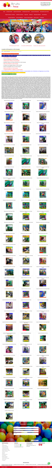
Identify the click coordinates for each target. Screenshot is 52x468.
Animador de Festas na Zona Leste (18, 464)
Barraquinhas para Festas (44, 11)
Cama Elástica (44, 14)
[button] (4, 25)
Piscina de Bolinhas (19, 17)
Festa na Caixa (36, 17)
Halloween (31, 14)
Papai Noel (26, 14)
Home (4, 11)
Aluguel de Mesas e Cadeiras (10, 14)
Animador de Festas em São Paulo (7, 464)
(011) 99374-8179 (45, 2)
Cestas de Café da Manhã (28, 17)
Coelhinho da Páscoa (19, 14)
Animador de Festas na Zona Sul (7, 465)
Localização (42, 17)
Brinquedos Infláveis (37, 14)
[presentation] (21, 437)
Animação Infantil (9, 11)
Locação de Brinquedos (35, 11)
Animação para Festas (26, 11)
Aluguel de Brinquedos (17, 11)
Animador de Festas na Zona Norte (30, 464)
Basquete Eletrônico (11, 17)
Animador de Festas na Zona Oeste (42, 464)
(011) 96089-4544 (45, 4)
